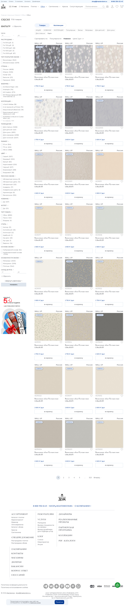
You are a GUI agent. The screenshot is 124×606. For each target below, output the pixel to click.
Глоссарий (18, 575)
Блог (40, 536)
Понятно (59, 602)
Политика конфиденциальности (14, 585)
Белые (80, 30)
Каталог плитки (17, 517)
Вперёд (97, 478)
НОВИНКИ (47, 30)
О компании (19, 1)
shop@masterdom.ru (99, 1)
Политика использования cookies (14, 587)
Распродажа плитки (19, 541)
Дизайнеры (65, 514)
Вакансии (17, 566)
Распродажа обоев (19, 543)
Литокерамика (17, 525)
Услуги (42, 519)
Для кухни (111, 30)
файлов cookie (35, 603)
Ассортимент (19, 514)
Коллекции (58, 25)
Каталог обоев (17, 527)
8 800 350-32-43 (117, 1)
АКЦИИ (38, 30)
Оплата (11, 1)
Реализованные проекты (68, 520)
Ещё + (50, 33)
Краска (14, 530)
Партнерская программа (66, 528)
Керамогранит (17, 520)
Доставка (4, 1)
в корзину (48, 90)
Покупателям (46, 514)
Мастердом (11, 593)
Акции (40, 544)
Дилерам (16, 562)
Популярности (55, 39)
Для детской (100, 30)
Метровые (89, 30)
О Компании (19, 549)
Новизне (67, 39)
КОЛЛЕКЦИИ (58, 30)
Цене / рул (78, 39)
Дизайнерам (36, 1)
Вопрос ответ (19, 570)
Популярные (70, 30)
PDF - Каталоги (67, 540)
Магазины (17, 557)
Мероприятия (43, 542)
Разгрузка (42, 523)
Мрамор (14, 522)
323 (90, 478)
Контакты (27, 1)
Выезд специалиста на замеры (46, 526)
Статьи (40, 540)
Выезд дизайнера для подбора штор (45, 530)
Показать (13, 285)
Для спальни (40, 33)
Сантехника (16, 532)
